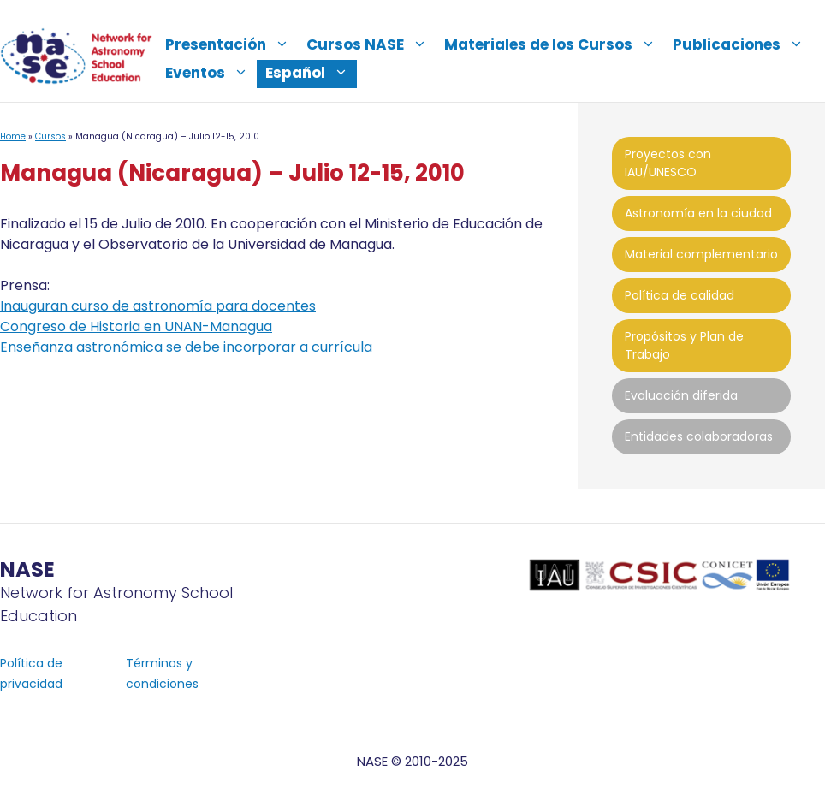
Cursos (50, 136)
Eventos (211, 73)
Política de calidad (679, 295)
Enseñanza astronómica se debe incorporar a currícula (186, 347)
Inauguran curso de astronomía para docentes (158, 306)
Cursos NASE (371, 44)
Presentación (231, 44)
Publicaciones (742, 44)
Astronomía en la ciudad (698, 213)
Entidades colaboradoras (699, 436)
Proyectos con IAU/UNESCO (668, 163)
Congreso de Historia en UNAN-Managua (136, 326)
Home (13, 136)
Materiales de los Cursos (554, 44)
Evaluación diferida (681, 395)
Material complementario (701, 254)
